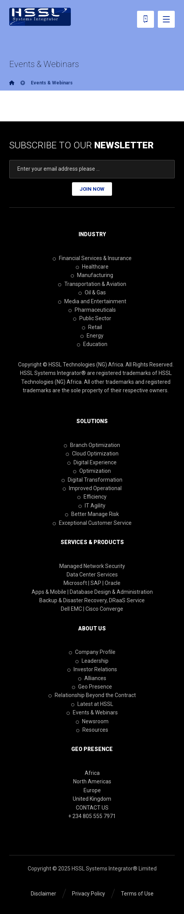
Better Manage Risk (92, 514)
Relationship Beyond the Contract (92, 695)
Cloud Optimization (92, 453)
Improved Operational (92, 488)
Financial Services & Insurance (92, 258)
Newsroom (92, 721)
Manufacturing (92, 275)
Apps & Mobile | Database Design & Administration (92, 592)
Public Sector (92, 318)
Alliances (92, 678)
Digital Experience (92, 462)
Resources (92, 730)
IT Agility (92, 505)
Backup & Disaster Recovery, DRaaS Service (92, 600)
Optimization (92, 471)
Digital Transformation (92, 480)
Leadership (92, 661)
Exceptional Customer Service (92, 523)
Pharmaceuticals (92, 310)
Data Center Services (92, 574)
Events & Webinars (92, 712)
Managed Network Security (92, 566)
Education (92, 344)
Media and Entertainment (92, 301)
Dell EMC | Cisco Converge (92, 609)
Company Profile (92, 652)
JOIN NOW (92, 189)
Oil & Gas (92, 292)
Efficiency (92, 497)
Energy (92, 336)
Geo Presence (92, 687)
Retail (92, 327)
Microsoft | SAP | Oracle (92, 583)
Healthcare (92, 267)
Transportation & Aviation (92, 284)
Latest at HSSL (92, 704)
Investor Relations (92, 669)
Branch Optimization (92, 445)
